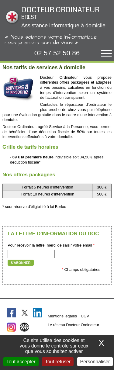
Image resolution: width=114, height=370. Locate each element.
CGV (85, 316)
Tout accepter (21, 361)
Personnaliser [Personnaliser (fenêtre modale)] (95, 361)
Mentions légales (62, 316)
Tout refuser (58, 361)
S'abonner (21, 263)
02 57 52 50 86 (57, 53)
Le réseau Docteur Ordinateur (73, 325)
